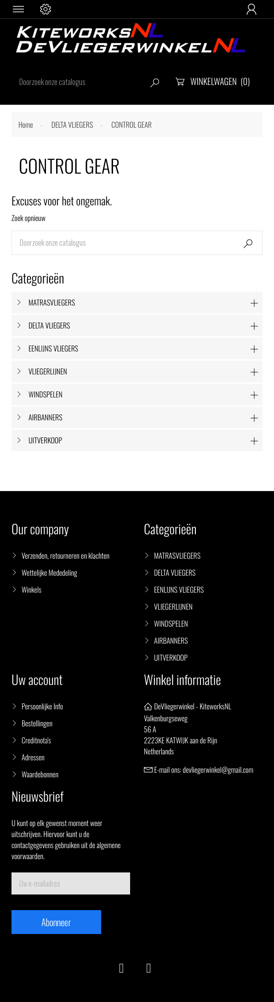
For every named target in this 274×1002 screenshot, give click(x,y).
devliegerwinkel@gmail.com (218, 769)
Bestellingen (37, 723)
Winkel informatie (182, 679)
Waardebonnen (40, 774)
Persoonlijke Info (42, 706)
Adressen (33, 757)
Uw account (37, 679)
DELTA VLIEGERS (49, 325)
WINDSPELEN (46, 394)
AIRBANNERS (46, 417)
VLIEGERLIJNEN (48, 371)
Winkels (31, 589)
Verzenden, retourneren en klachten (65, 555)
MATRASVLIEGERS (52, 302)
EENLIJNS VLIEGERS (53, 348)
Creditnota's (36, 740)
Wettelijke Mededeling (49, 572)
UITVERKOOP (45, 440)
